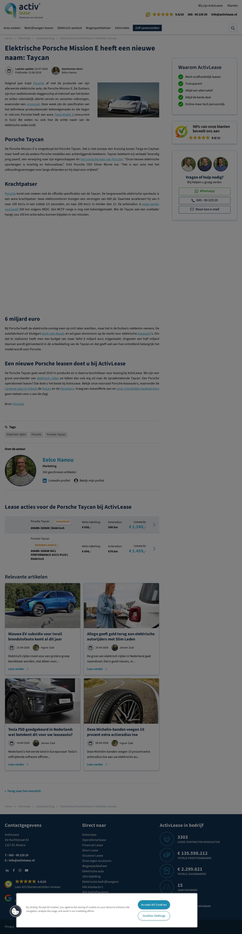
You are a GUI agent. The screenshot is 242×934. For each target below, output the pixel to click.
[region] (107, 910)
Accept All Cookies (154, 905)
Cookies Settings (154, 916)
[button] (15, 911)
